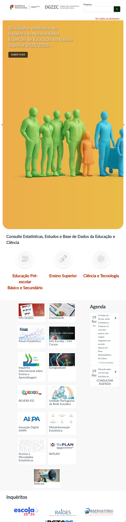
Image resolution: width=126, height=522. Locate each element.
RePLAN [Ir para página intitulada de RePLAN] (62, 447)
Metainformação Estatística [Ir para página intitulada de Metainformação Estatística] (62, 422)
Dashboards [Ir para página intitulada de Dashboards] (62, 311)
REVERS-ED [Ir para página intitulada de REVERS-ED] (31, 394)
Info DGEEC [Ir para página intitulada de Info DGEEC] (31, 311)
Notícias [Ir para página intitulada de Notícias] (47, 477)
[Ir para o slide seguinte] (124, 124)
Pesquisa (88, 5)
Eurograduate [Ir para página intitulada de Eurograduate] (62, 361)
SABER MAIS (18, 55)
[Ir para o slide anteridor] (2, 124)
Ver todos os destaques (107, 18)
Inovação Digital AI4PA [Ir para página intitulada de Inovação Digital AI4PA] (31, 422)
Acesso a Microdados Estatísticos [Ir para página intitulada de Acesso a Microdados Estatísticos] (31, 450)
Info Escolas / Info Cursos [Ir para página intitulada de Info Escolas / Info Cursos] (62, 336)
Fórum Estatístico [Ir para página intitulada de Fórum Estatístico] (31, 335)
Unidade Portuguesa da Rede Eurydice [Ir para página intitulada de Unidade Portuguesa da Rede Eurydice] (62, 395)
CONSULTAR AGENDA (105, 382)
